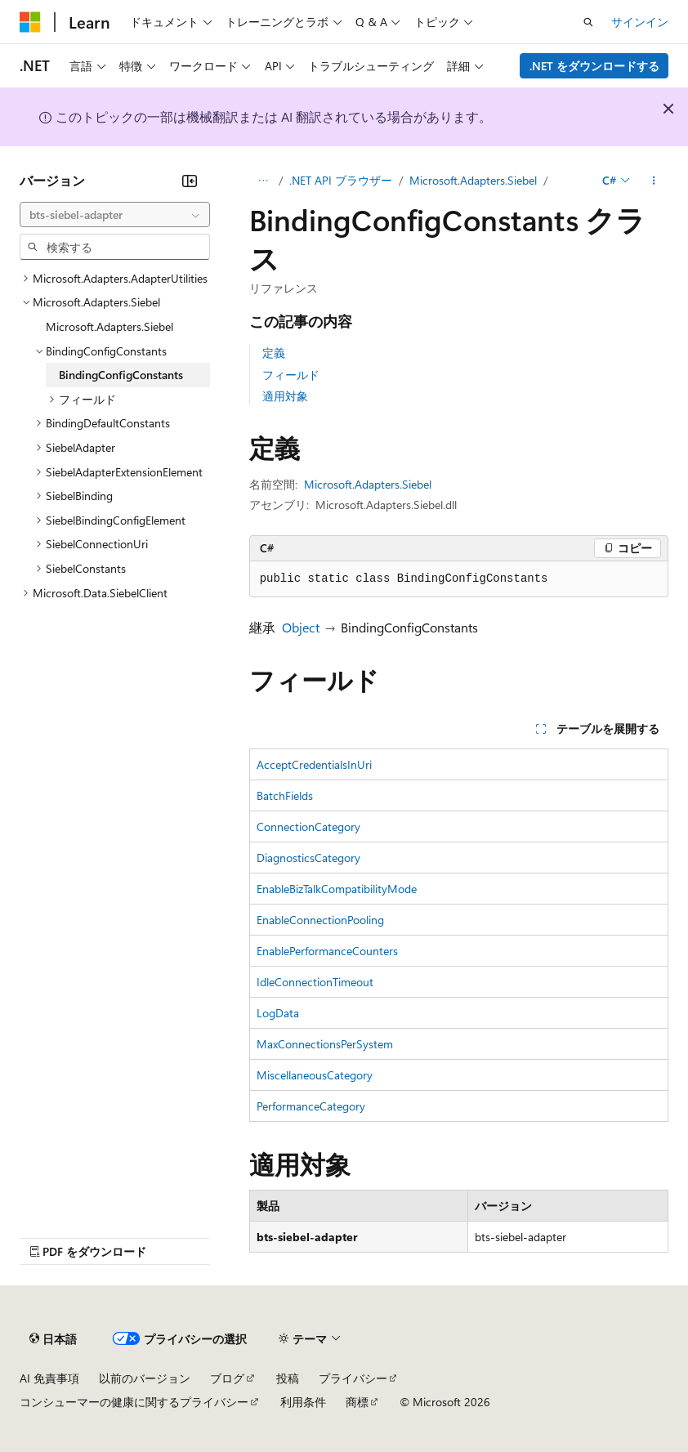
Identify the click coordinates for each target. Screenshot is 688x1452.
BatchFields (285, 795)
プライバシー (353, 1378)
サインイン (639, 21)
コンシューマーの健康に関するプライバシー (134, 1402)
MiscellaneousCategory (315, 1075)
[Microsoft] (30, 22)
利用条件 (303, 1402)
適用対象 (285, 396)
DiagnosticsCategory (308, 857)
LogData (278, 1013)
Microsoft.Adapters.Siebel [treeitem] (109, 326)
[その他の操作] (654, 181)
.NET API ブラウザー (340, 180)
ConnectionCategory (308, 826)
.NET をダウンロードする (594, 66)
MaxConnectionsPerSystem (325, 1044)
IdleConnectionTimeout (315, 982)
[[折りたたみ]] (189, 180)
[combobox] (115, 215)
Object (300, 627)
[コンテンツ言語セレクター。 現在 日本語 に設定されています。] (53, 1338)
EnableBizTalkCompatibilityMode (337, 888)
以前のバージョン (144, 1378)
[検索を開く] (588, 22)
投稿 (287, 1378)
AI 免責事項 (49, 1378)
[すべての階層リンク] (263, 181)
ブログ (227, 1378)
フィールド (290, 374)
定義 (273, 352)
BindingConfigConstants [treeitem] (121, 374)
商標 (357, 1402)
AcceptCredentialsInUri (314, 764)
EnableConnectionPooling (320, 919)
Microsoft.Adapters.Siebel (473, 180)
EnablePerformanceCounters (327, 950)
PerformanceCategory (311, 1106)
